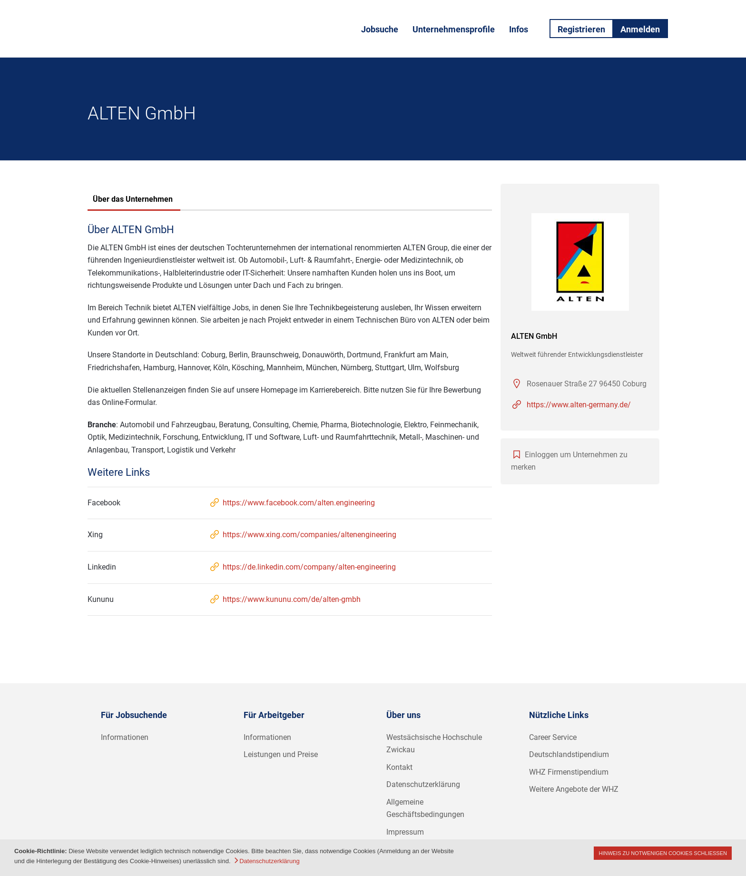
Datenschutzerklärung (423, 784)
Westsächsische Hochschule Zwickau (434, 744)
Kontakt (399, 767)
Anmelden (640, 29)
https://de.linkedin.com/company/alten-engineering (302, 566)
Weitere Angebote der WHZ (573, 789)
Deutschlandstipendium (569, 754)
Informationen (124, 737)
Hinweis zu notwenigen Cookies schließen (663, 853)
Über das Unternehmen (133, 199)
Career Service (553, 737)
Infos (518, 29)
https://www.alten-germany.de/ (579, 404)
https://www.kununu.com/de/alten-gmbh (285, 599)
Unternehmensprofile (453, 29)
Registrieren (581, 29)
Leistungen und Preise (281, 754)
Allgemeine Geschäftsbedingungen (425, 808)
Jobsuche (379, 29)
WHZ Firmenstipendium (569, 772)
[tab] (132, 200)
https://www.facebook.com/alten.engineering (292, 502)
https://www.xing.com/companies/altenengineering (302, 534)
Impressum (405, 832)
